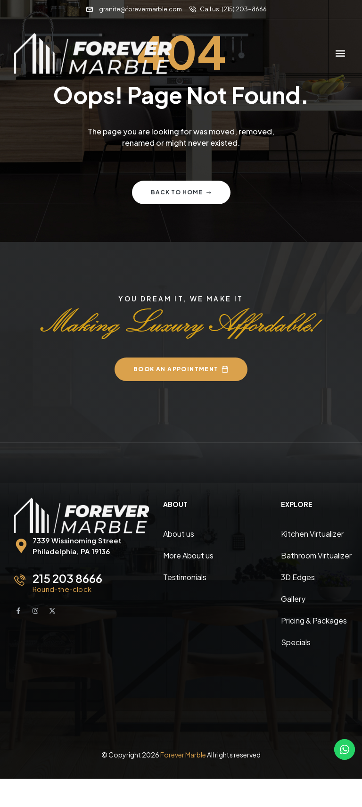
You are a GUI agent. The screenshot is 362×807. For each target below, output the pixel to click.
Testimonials (184, 577)
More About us (188, 555)
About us (178, 534)
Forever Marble (183, 754)
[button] (340, 53)
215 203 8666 (67, 578)
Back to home (181, 192)
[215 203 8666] (19, 580)
